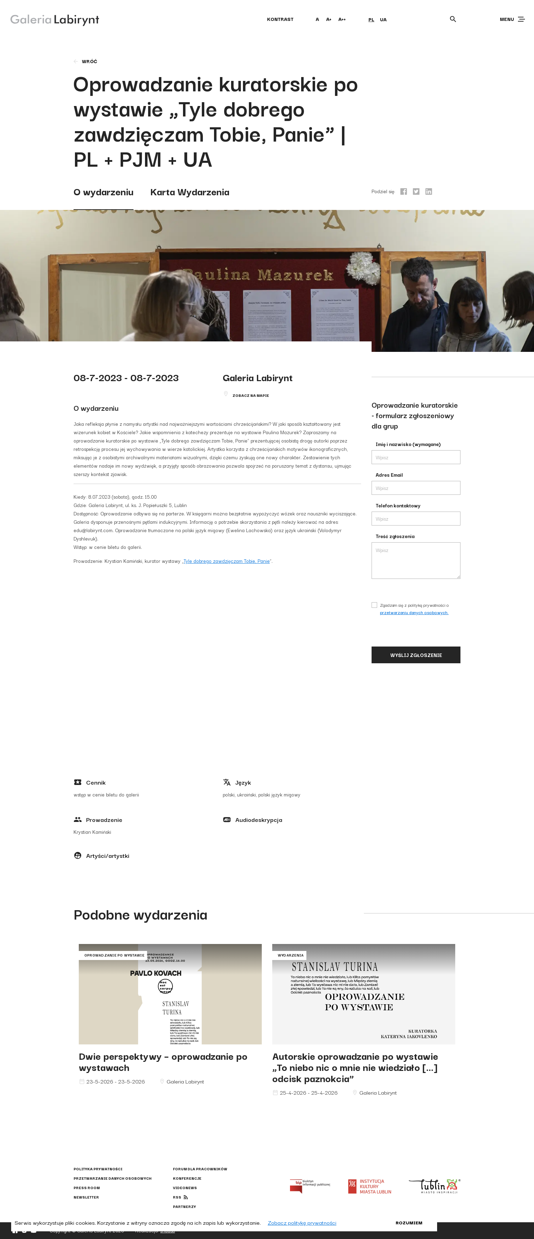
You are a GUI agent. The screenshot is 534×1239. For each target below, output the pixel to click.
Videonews (185, 1188)
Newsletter (86, 1197)
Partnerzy (184, 1206)
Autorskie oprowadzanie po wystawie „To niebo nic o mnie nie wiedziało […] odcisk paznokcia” (355, 1066)
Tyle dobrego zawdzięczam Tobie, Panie (227, 561)
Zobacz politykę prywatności (302, 1222)
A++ (342, 19)
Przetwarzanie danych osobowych (113, 1178)
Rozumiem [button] (409, 1222)
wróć (85, 61)
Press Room (87, 1188)
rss (177, 1197)
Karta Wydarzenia (189, 190)
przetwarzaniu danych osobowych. (414, 612)
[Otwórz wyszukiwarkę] (453, 19)
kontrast (280, 19)
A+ (328, 19)
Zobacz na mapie (250, 395)
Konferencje (187, 1178)
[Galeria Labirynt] (49, 19)
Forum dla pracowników (200, 1169)
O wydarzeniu (104, 190)
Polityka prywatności (98, 1169)
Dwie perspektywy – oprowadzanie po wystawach (163, 1061)
